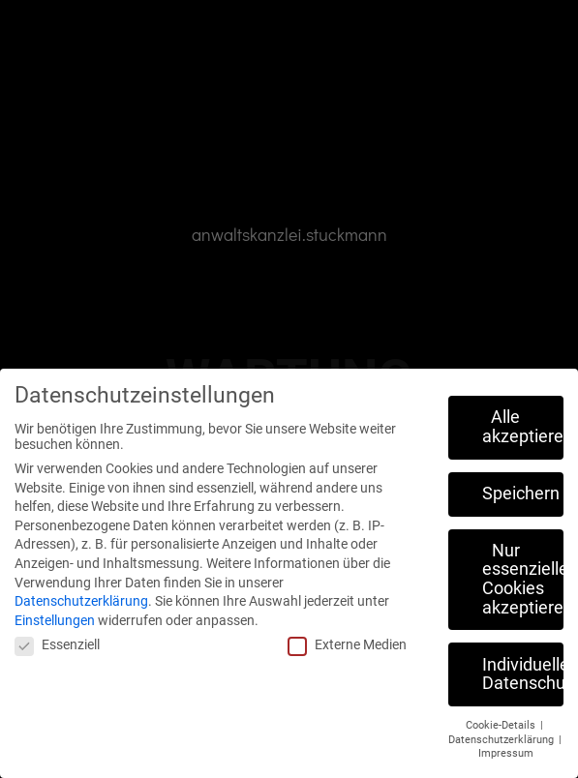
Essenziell (57, 644)
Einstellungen (55, 620)
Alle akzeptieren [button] (522, 426)
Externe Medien (347, 644)
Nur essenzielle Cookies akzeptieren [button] (522, 579)
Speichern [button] (521, 493)
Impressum (505, 753)
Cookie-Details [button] (502, 725)
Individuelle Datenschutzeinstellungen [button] (522, 674)
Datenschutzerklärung (81, 601)
